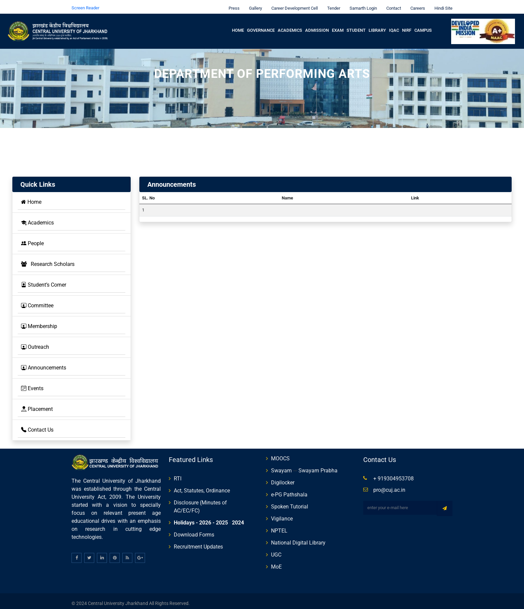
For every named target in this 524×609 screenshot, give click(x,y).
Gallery (254, 3)
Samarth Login (361, 3)
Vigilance (282, 514)
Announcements (43, 363)
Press (232, 3)
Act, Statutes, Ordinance (202, 486)
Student (356, 25)
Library (377, 25)
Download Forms (194, 530)
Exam (338, 25)
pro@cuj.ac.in (389, 485)
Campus (423, 25)
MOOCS (280, 454)
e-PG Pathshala (289, 490)
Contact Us (37, 425)
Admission (317, 25)
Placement (37, 404)
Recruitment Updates (198, 542)
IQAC (394, 25)
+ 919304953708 (393, 474)
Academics (290, 25)
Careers (416, 3)
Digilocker (282, 478)
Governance (261, 25)
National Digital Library (298, 538)
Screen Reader (85, 3)
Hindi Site (441, 3)
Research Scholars (48, 259)
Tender (332, 3)
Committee (37, 301)
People (32, 239)
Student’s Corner (43, 280)
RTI (177, 474)
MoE (276, 562)
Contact (392, 3)
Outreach (35, 342)
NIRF (406, 25)
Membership (39, 321)
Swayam (281, 466)
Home (238, 25)
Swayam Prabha (318, 466)
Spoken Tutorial (289, 502)
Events (32, 383)
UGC (276, 550)
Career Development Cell (293, 3)
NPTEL (279, 526)
